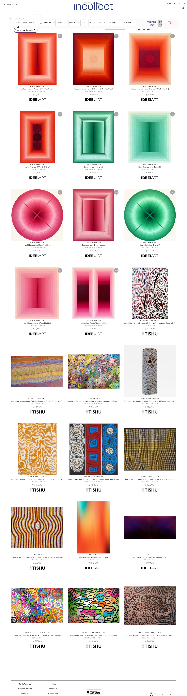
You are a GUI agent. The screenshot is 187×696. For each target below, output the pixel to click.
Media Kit (25, 693)
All (115, 31)
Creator (127, 23)
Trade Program (25, 684)
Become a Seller (25, 689)
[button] (140, 4)
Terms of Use (52, 693)
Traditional (71, 31)
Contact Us (10, 5)
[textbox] (164, 8)
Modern (93, 31)
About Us (52, 684)
